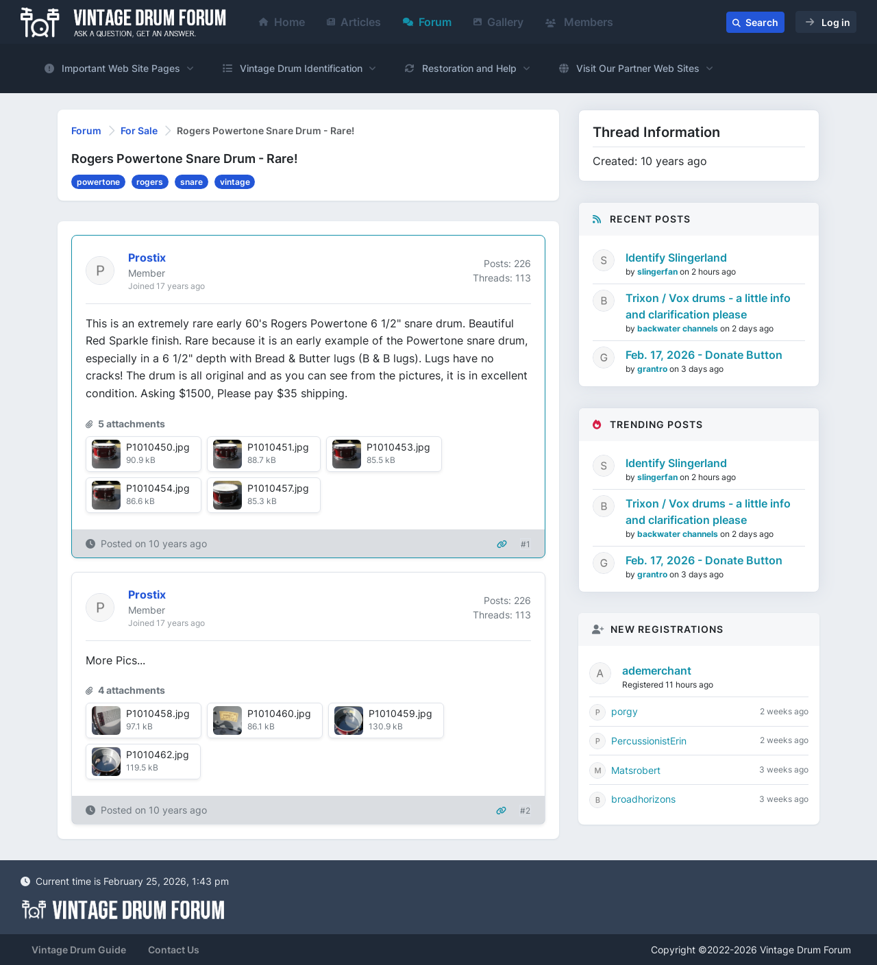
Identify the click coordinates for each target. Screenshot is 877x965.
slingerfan (658, 271)
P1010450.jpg (158, 447)
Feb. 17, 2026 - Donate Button (704, 355)
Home (282, 22)
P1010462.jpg (157, 754)
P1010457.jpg (278, 488)
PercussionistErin (649, 741)
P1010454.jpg (158, 488)
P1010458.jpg (158, 713)
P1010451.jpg (278, 447)
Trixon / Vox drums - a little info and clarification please (708, 306)
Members (579, 22)
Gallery (498, 22)
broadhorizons (643, 799)
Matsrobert (635, 770)
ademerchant (656, 670)
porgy (624, 711)
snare (191, 182)
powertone (98, 182)
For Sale (139, 130)
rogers (149, 182)
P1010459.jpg (400, 713)
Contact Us (173, 949)
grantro (653, 369)
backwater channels (678, 328)
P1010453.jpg (398, 447)
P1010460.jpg (279, 713)
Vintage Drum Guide (79, 949)
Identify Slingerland (676, 257)
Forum (427, 22)
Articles (354, 22)
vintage (235, 182)
